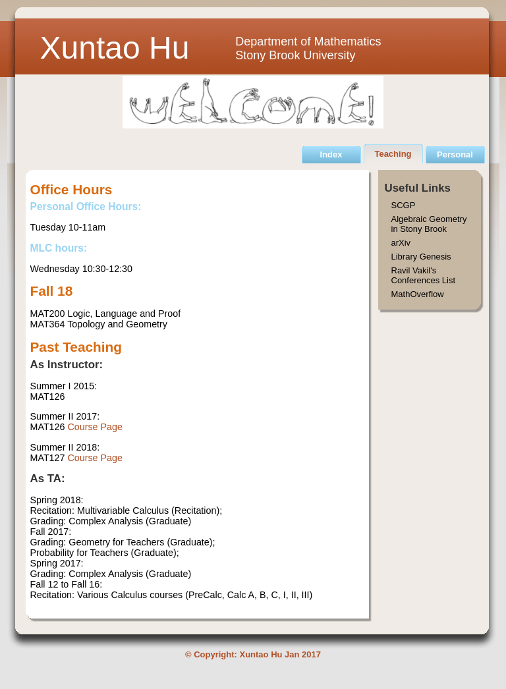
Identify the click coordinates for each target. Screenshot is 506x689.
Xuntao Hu (115, 47)
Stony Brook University (295, 55)
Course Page (94, 427)
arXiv (401, 243)
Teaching (392, 154)
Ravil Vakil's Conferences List (423, 275)
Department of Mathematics (308, 41)
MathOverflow (417, 294)
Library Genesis (421, 257)
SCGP (403, 205)
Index (331, 154)
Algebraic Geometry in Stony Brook (429, 224)
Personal (455, 154)
